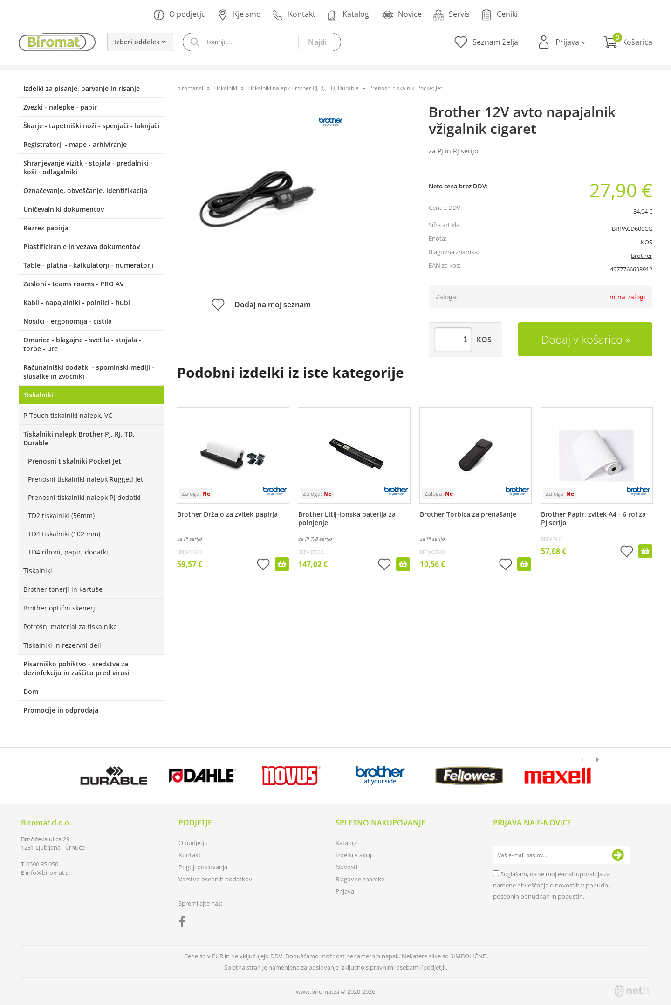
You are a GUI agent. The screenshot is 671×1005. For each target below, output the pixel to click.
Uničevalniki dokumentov (63, 209)
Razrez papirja (45, 227)
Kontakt (293, 15)
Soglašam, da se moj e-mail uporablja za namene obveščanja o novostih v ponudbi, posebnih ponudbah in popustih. (552, 885)
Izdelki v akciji (354, 855)
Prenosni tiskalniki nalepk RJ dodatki (84, 497)
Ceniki (499, 15)
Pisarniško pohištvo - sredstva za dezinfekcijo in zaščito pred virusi (76, 668)
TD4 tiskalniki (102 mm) (64, 533)
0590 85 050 (42, 864)
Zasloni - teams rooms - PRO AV (73, 283)
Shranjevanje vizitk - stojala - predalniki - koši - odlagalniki (88, 167)
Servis (451, 15)
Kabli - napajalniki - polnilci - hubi (76, 302)
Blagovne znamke (360, 879)
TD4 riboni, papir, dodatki (68, 552)
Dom (30, 691)
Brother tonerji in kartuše (63, 589)
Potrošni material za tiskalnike (70, 626)
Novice (402, 15)
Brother (641, 255)
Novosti (346, 867)
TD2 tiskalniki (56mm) (61, 515)
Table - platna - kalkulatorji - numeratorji (88, 265)
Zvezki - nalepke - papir (60, 107)
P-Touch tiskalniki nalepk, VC (67, 415)
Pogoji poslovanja (202, 867)
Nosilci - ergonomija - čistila (67, 321)
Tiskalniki (38, 394)
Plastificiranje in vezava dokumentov (81, 246)
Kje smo (239, 15)
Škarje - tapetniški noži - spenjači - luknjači (91, 125)
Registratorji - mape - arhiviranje (75, 144)
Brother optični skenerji (60, 607)
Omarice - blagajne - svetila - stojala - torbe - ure (82, 344)
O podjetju (179, 15)
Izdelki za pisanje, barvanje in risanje (81, 88)
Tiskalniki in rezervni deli (62, 645)
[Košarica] (627, 42)
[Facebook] (184, 923)
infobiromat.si (48, 872)
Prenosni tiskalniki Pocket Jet (74, 461)
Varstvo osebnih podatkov (215, 879)
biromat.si (190, 88)
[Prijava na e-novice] (618, 855)
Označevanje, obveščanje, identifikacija (85, 190)
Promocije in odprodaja (60, 710)
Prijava (570, 42)
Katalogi (349, 15)
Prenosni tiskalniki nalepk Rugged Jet (85, 479)
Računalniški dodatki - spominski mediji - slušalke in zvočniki (88, 372)
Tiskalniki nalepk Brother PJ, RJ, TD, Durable (79, 438)
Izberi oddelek (140, 41)
